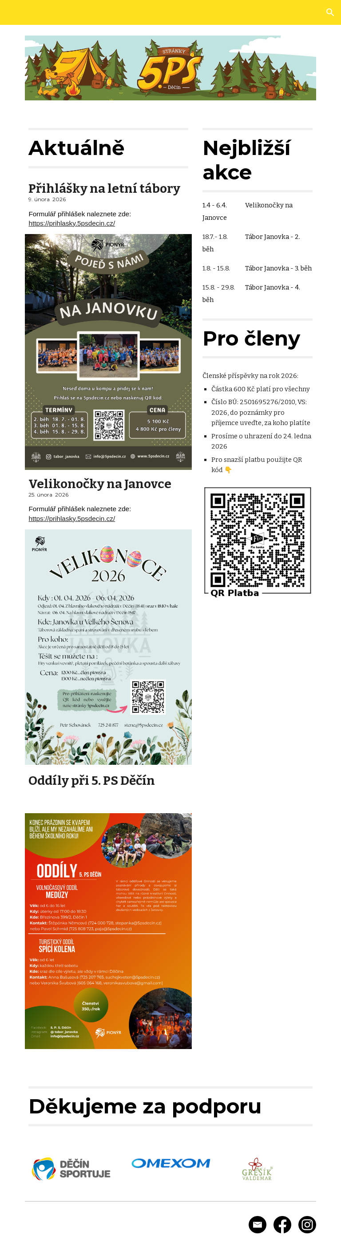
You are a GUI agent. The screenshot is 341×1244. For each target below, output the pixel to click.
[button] (330, 12)
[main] (108, 148)
